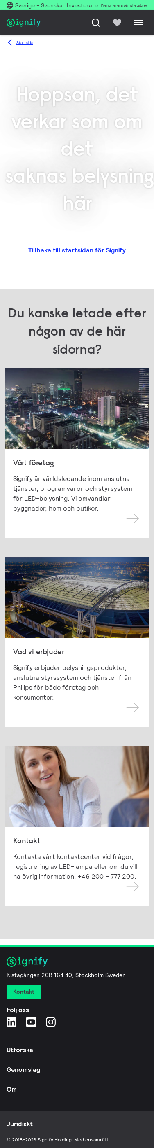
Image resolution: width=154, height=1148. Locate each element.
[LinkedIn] (11, 1022)
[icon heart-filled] (117, 23)
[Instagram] (51, 1022)
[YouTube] (31, 1022)
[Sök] (96, 23)
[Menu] (138, 23)
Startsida (24, 42)
